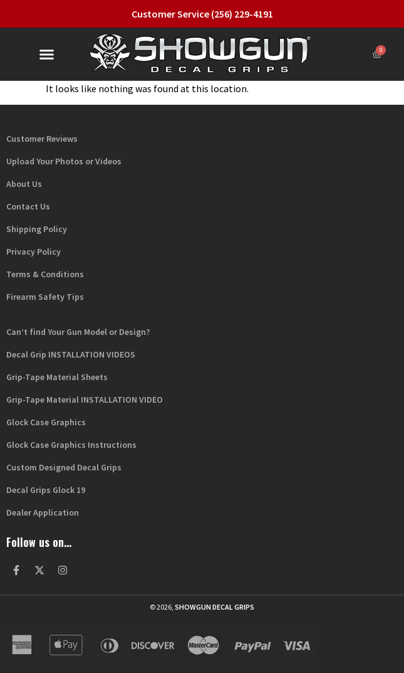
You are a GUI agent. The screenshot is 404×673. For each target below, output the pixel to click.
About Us (24, 183)
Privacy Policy (33, 251)
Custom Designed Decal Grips (64, 467)
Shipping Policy (36, 229)
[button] (46, 54)
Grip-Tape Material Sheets (57, 377)
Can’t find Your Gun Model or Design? (78, 331)
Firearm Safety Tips (45, 296)
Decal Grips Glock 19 (45, 489)
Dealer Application (42, 512)
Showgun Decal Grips (214, 607)
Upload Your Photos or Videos (64, 161)
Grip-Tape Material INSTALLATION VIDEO (84, 399)
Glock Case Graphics (46, 422)
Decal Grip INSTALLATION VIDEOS (70, 354)
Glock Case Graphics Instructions (71, 444)
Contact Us (28, 206)
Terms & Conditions (45, 274)
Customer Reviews (42, 138)
